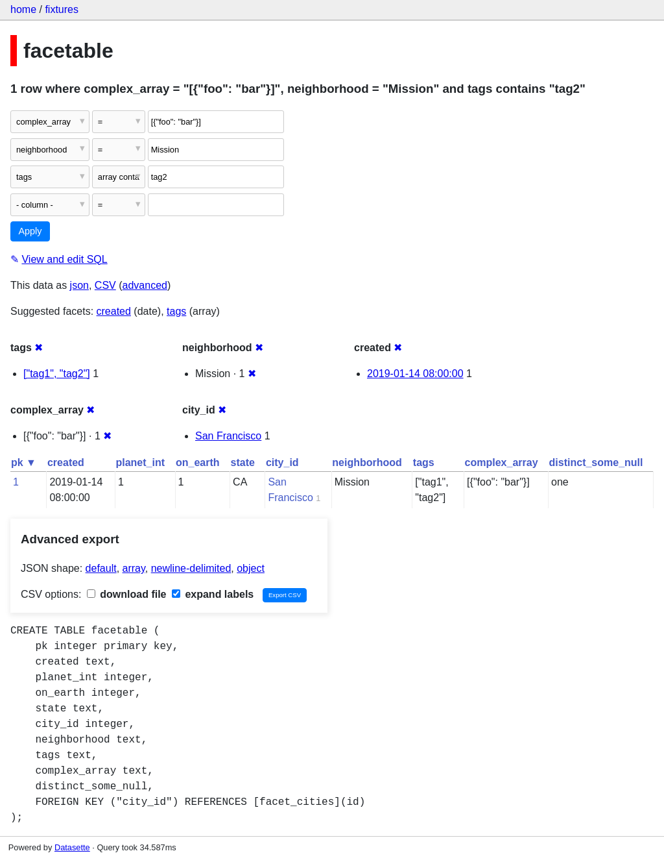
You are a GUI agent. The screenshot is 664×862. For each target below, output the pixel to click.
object (251, 568)
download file (127, 594)
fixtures (61, 9)
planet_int (140, 462)
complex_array (501, 462)
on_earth (198, 462)
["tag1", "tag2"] (56, 373)
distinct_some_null (596, 462)
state (243, 462)
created (114, 311)
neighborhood (367, 462)
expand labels (213, 594)
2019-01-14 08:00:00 (415, 373)
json (79, 285)
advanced (145, 285)
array (134, 568)
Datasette (72, 847)
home (23, 9)
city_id (282, 462)
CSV (105, 285)
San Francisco (228, 435)
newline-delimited (191, 568)
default (101, 568)
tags (176, 311)
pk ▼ (23, 462)
